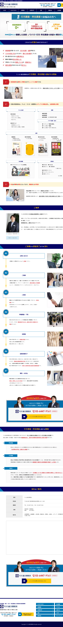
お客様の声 (32, 10)
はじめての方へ (14, 10)
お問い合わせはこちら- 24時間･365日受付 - (27, 614)
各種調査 (22, 10)
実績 (41, 10)
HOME (4, 10)
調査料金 (50, 10)
